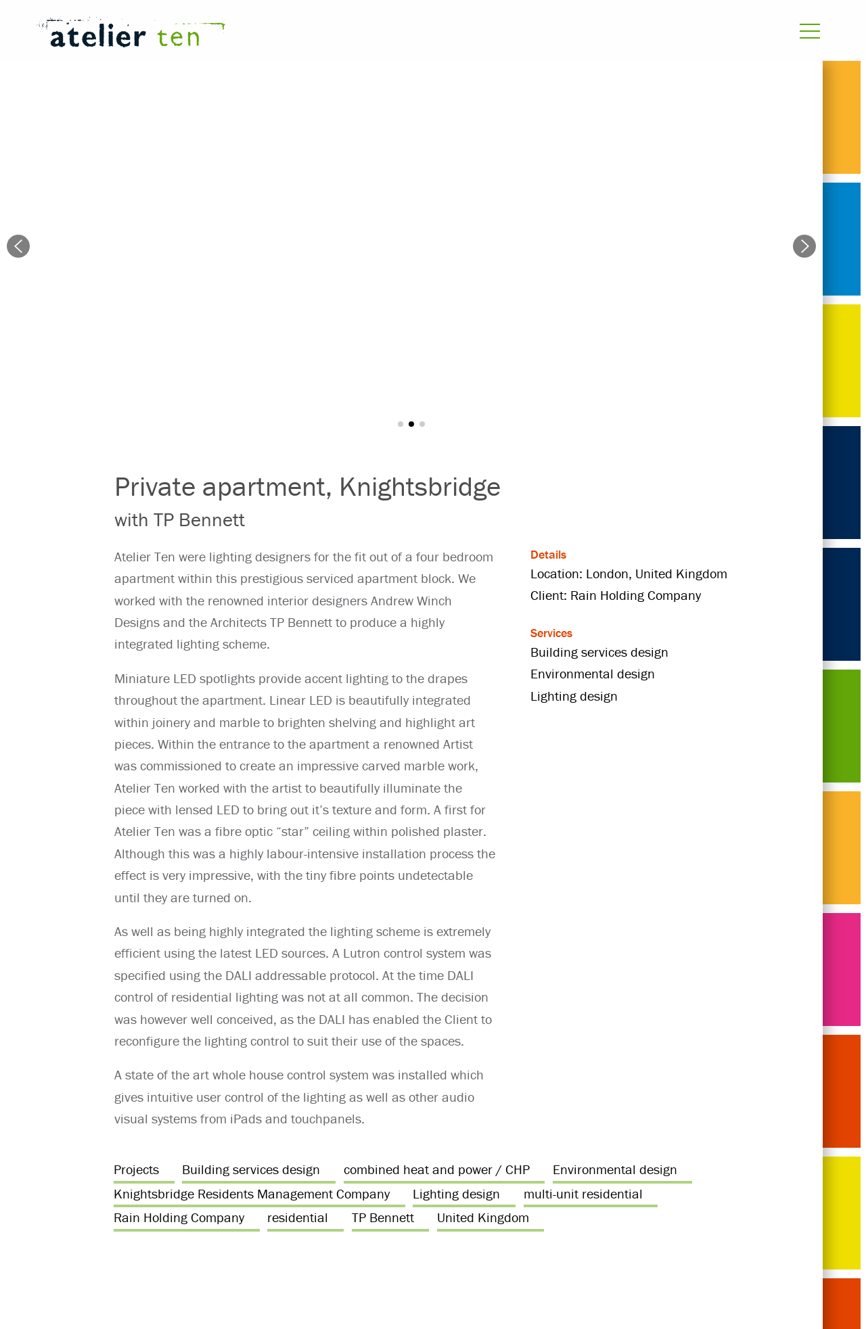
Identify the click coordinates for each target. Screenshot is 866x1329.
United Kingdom (483, 1217)
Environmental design (615, 1169)
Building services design (251, 1169)
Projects (136, 1169)
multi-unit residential (583, 1193)
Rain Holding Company (179, 1217)
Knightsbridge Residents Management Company (252, 1193)
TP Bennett (383, 1217)
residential (297, 1217)
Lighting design (456, 1193)
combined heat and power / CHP (437, 1169)
